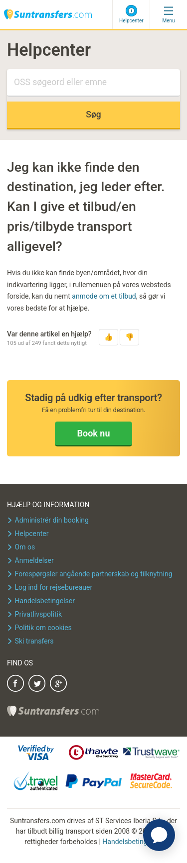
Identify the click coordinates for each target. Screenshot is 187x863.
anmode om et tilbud (104, 296)
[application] (159, 835)
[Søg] (93, 83)
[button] (108, 337)
